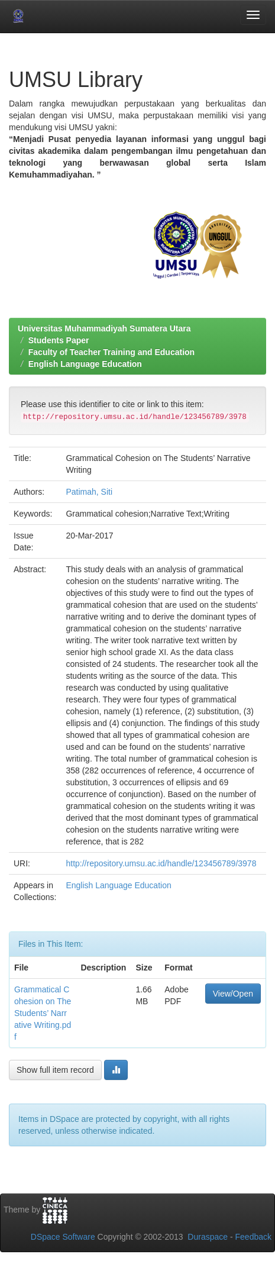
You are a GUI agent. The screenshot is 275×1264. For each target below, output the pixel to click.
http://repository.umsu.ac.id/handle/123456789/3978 (161, 863)
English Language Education (85, 364)
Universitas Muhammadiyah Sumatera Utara (104, 328)
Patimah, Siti (89, 491)
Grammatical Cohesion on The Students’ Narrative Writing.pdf (42, 1013)
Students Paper (58, 340)
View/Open (233, 993)
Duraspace (207, 1237)
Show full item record (55, 1070)
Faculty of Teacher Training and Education (111, 352)
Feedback (253, 1237)
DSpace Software (63, 1237)
